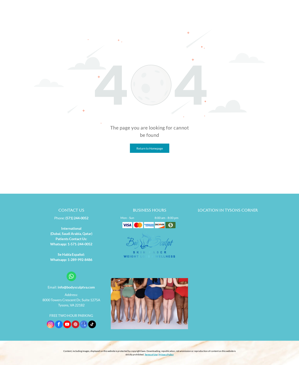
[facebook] (59, 324)
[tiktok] (92, 324)
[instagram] (50, 324)
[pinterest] (75, 324)
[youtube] (67, 324)
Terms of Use (151, 354)
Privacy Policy (166, 354)
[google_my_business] (84, 324)
